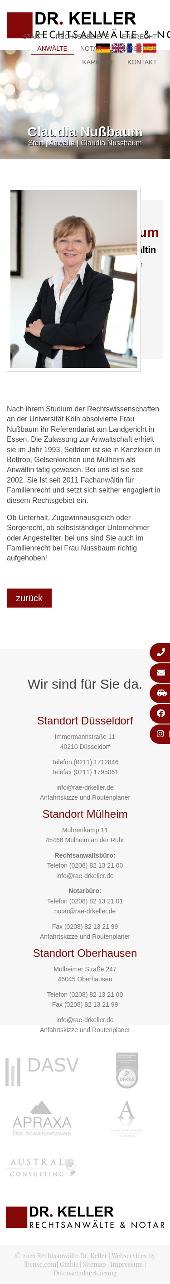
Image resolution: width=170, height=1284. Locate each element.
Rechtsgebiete (82, 36)
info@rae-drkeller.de (84, 787)
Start (33, 36)
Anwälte (52, 48)
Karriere (98, 62)
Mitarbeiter (136, 48)
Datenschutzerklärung (85, 1273)
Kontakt (142, 62)
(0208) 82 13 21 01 (96, 901)
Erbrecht (139, 36)
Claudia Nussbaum (111, 143)
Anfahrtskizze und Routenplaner (85, 797)
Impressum (127, 1264)
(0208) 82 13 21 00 (96, 865)
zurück (29, 598)
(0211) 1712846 (96, 762)
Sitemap (94, 1264)
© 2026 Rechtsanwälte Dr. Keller (61, 1255)
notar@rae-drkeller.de (85, 911)
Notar (91, 48)
